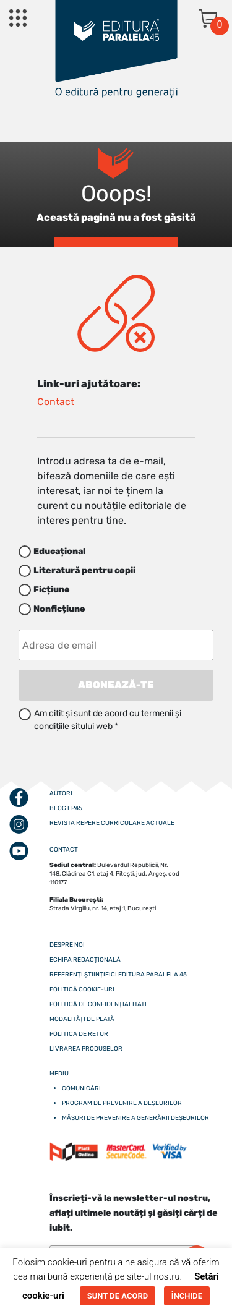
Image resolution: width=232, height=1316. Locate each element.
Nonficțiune (59, 609)
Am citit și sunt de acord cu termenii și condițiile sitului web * (107, 720)
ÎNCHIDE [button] (186, 1296)
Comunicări (81, 1088)
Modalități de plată (81, 1019)
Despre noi (67, 945)
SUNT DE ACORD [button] (117, 1296)
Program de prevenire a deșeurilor (122, 1103)
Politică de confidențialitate (98, 1004)
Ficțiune (51, 589)
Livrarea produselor (85, 1049)
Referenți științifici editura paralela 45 (118, 974)
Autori (60, 793)
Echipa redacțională (85, 960)
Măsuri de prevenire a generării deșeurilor (135, 1118)
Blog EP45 (65, 808)
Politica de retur (78, 1034)
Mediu (59, 1073)
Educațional (59, 551)
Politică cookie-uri (81, 989)
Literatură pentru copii (84, 570)
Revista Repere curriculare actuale (111, 823)
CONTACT (63, 849)
